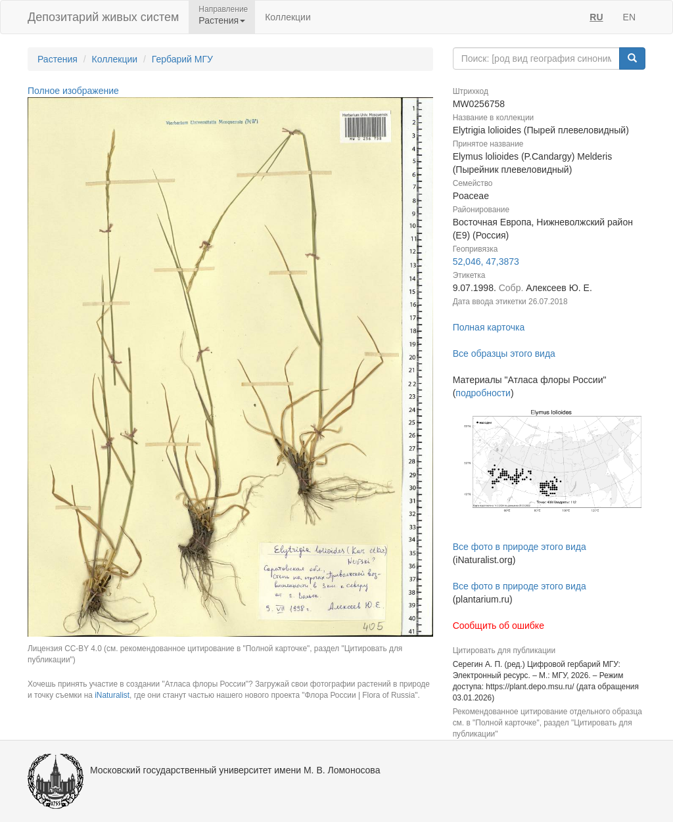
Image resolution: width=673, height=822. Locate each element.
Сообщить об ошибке (498, 625)
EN (629, 17)
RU (596, 17)
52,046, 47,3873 (486, 261)
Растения (57, 59)
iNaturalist (112, 695)
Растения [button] (221, 20)
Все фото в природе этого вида (519, 546)
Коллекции (288, 17)
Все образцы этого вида (504, 353)
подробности (483, 393)
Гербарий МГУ (182, 59)
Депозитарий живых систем (103, 17)
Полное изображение (73, 90)
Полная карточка (489, 327)
